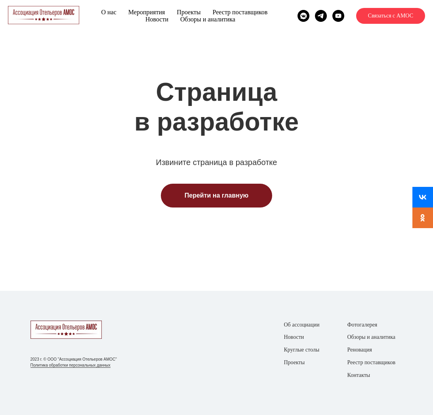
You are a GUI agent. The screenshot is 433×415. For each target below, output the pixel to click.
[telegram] (321, 16)
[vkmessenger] (303, 16)
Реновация (359, 350)
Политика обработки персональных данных (71, 365)
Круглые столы (302, 350)
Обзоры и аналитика (207, 19)
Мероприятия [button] (146, 12)
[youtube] (338, 16)
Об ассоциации (302, 325)
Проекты (188, 12)
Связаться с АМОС (390, 16)
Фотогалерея (362, 325)
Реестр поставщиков (239, 12)
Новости (156, 19)
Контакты (358, 375)
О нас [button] (108, 12)
